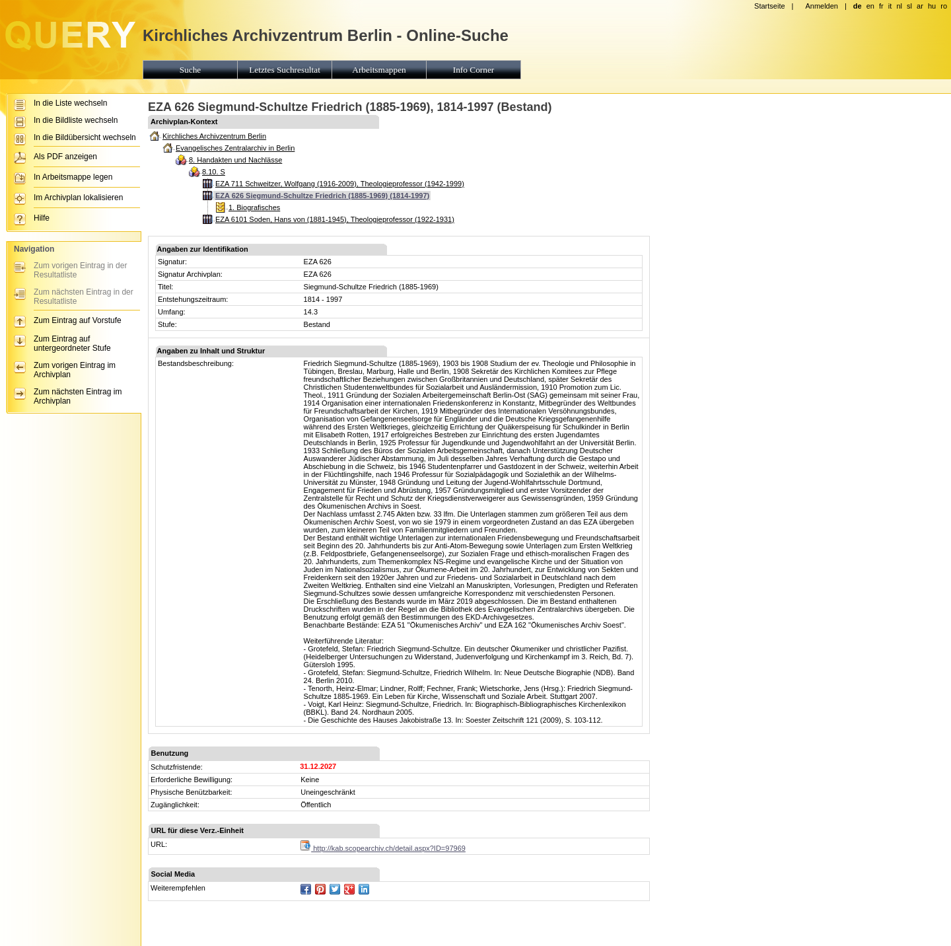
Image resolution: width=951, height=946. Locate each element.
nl (899, 6)
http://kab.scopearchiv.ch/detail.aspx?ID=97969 (383, 848)
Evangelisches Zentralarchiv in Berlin (235, 148)
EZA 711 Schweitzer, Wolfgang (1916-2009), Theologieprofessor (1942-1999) (339, 184)
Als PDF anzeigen (65, 156)
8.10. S (213, 172)
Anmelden (821, 6)
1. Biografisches (254, 207)
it (890, 6)
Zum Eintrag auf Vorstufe (78, 320)
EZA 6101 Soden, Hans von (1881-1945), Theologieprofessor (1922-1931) (334, 219)
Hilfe (42, 218)
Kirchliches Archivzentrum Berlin (214, 136)
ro (943, 6)
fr (881, 6)
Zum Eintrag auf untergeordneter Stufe (72, 343)
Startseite (769, 6)
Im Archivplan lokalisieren (78, 197)
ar (920, 6)
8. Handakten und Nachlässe (235, 160)
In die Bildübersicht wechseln (85, 137)
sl (909, 6)
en (870, 6)
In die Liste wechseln (70, 103)
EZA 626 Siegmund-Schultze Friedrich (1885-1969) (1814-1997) (322, 196)
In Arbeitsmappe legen (73, 177)
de (857, 6)
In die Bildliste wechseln (76, 120)
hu (932, 6)
